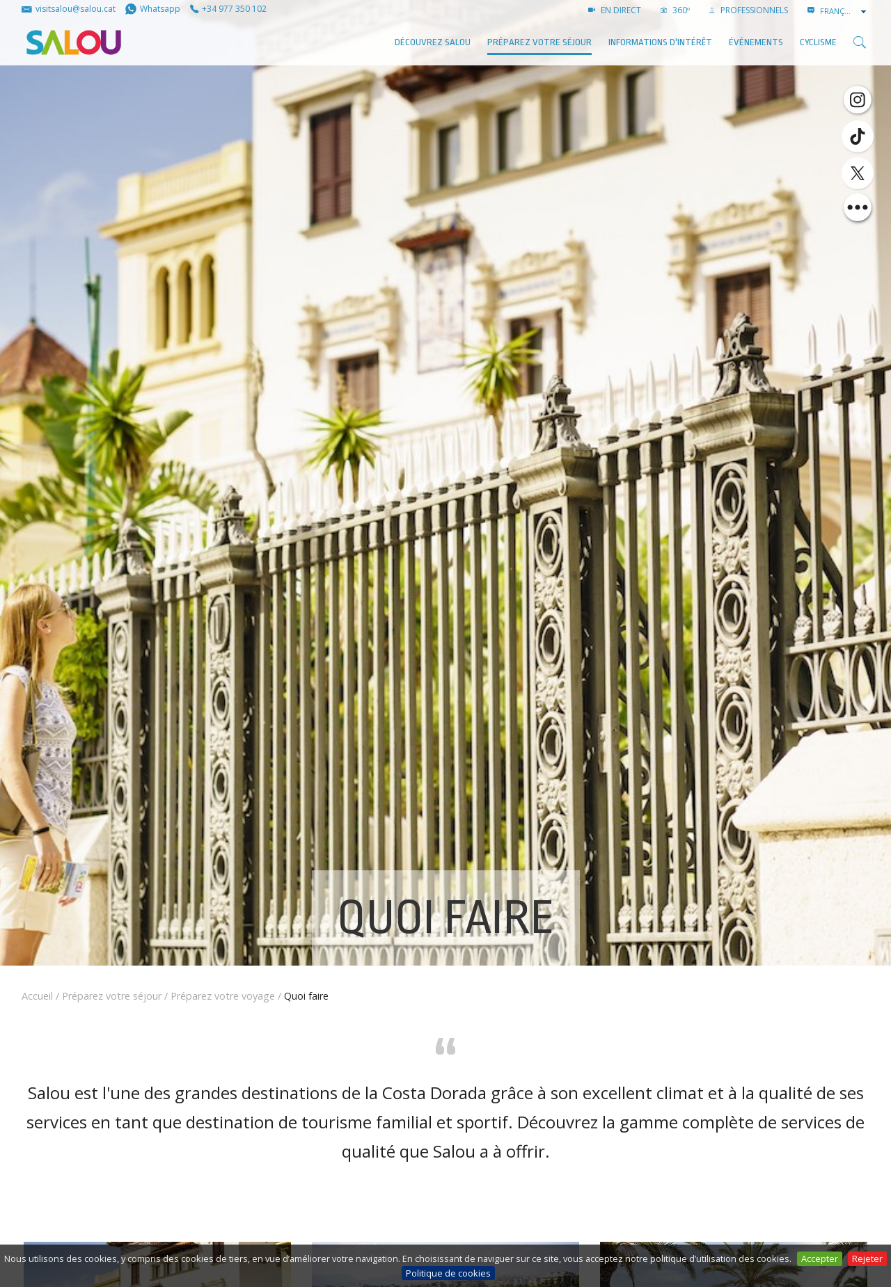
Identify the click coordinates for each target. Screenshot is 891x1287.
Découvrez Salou (433, 42)
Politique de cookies (448, 1273)
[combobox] (844, 11)
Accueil (37, 995)
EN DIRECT (614, 10)
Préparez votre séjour (539, 42)
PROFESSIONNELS (748, 10)
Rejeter (867, 1258)
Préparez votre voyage (223, 995)
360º (675, 10)
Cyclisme (818, 42)
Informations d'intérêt (660, 42)
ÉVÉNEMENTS (756, 42)
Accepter (819, 1258)
